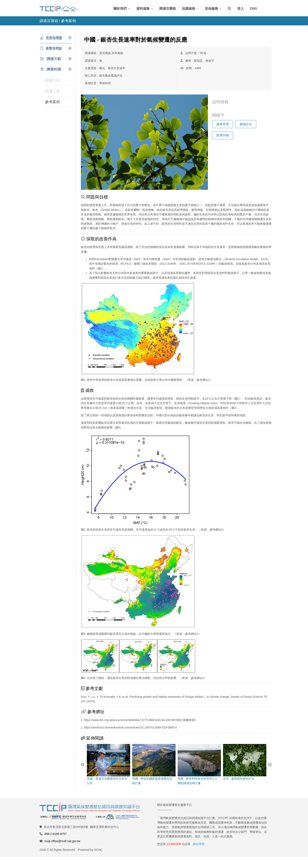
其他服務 (211, 8)
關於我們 (120, 8)
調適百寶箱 (167, 8)
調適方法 (52, 80)
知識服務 (188, 8)
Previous (82, 765)
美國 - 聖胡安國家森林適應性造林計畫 (153, 764)
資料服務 (143, 8)
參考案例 (52, 102)
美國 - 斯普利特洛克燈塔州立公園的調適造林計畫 (199, 764)
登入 (240, 8)
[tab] (55, 38)
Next (270, 765)
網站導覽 (198, 844)
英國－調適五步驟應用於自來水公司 (108, 764)
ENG (253, 8)
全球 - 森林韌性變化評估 (244, 762)
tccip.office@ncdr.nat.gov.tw (62, 841)
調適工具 (52, 91)
